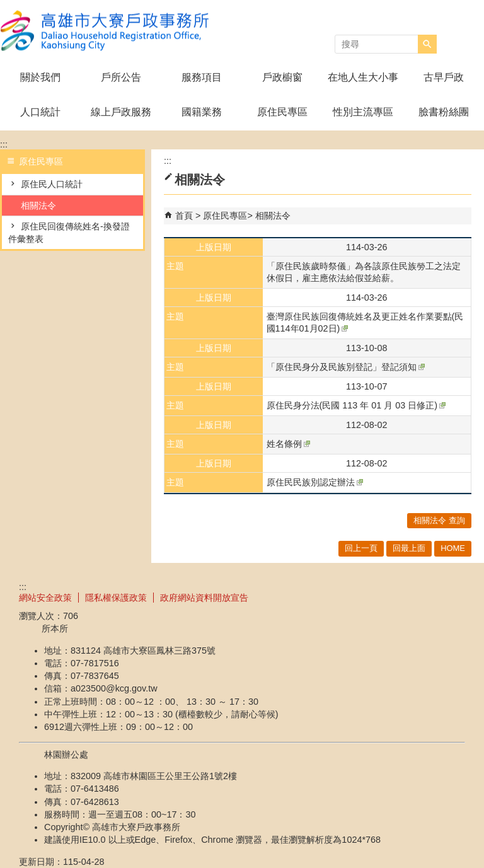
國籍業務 (202, 112)
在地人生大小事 (363, 77)
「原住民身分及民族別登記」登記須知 (346, 367)
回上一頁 (361, 548)
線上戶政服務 (121, 112)
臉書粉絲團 (443, 112)
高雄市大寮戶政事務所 (106, 30)
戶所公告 (121, 77)
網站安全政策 (45, 598)
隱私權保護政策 (116, 598)
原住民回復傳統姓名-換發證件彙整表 (69, 232)
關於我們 (40, 77)
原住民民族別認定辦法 (315, 482)
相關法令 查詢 (439, 520)
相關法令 (38, 205)
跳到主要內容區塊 (6, 6)
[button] (427, 44)
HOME (453, 548)
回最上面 (409, 548)
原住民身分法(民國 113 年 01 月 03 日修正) (356, 405)
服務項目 (202, 77)
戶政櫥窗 (282, 77)
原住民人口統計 (52, 184)
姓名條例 (288, 444)
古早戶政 (444, 77)
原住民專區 (282, 112)
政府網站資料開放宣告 (204, 598)
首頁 (184, 216)
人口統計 (40, 112)
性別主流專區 (363, 112)
